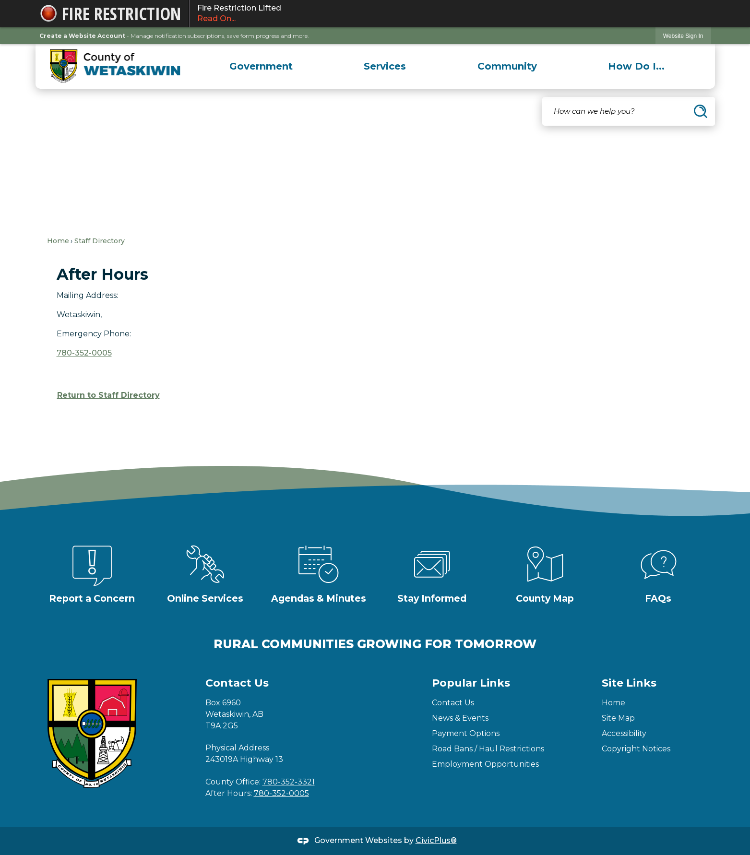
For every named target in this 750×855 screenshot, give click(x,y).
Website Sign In (683, 36)
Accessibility (624, 733)
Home (58, 241)
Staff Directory (99, 241)
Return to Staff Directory (108, 395)
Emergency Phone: (94, 333)
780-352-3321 (288, 781)
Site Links (629, 683)
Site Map (618, 718)
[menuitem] (261, 66)
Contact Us (453, 702)
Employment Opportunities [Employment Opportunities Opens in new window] (485, 764)
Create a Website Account (82, 35)
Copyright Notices (636, 748)
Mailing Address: (87, 295)
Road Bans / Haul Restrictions (488, 748)
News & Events (460, 718)
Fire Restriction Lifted (450, 13)
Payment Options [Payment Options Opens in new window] (466, 733)
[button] (700, 111)
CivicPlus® (436, 840)
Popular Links (471, 683)
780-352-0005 (84, 352)
